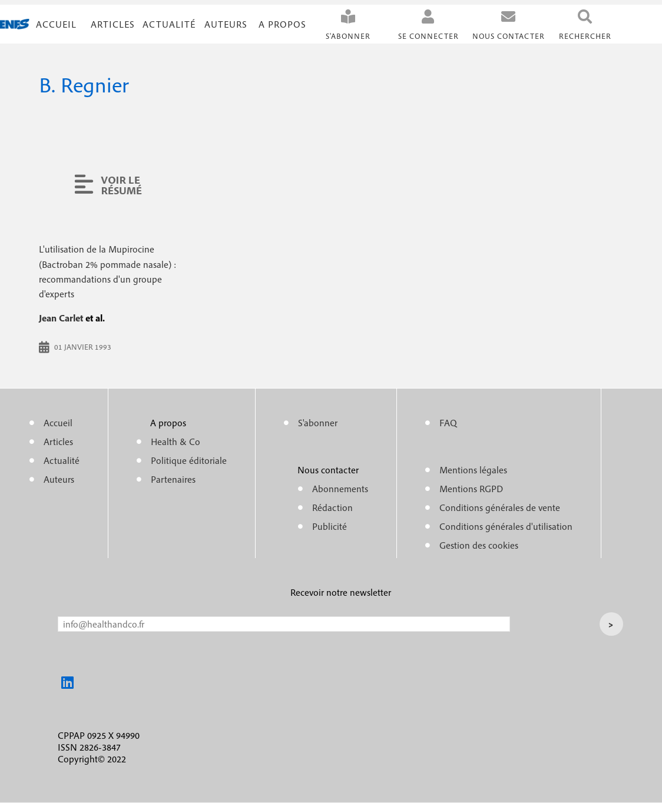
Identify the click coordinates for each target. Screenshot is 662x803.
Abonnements (340, 489)
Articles (58, 441)
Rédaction (332, 507)
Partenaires (173, 479)
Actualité (169, 24)
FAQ (448, 423)
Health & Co (175, 441)
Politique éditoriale (189, 460)
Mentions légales (473, 470)
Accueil (56, 24)
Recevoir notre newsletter (340, 592)
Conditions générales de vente (499, 507)
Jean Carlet (61, 318)
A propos (282, 24)
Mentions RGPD (471, 489)
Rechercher (585, 36)
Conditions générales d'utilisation (505, 526)
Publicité (329, 526)
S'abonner (348, 36)
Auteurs (225, 24)
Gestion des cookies (478, 545)
